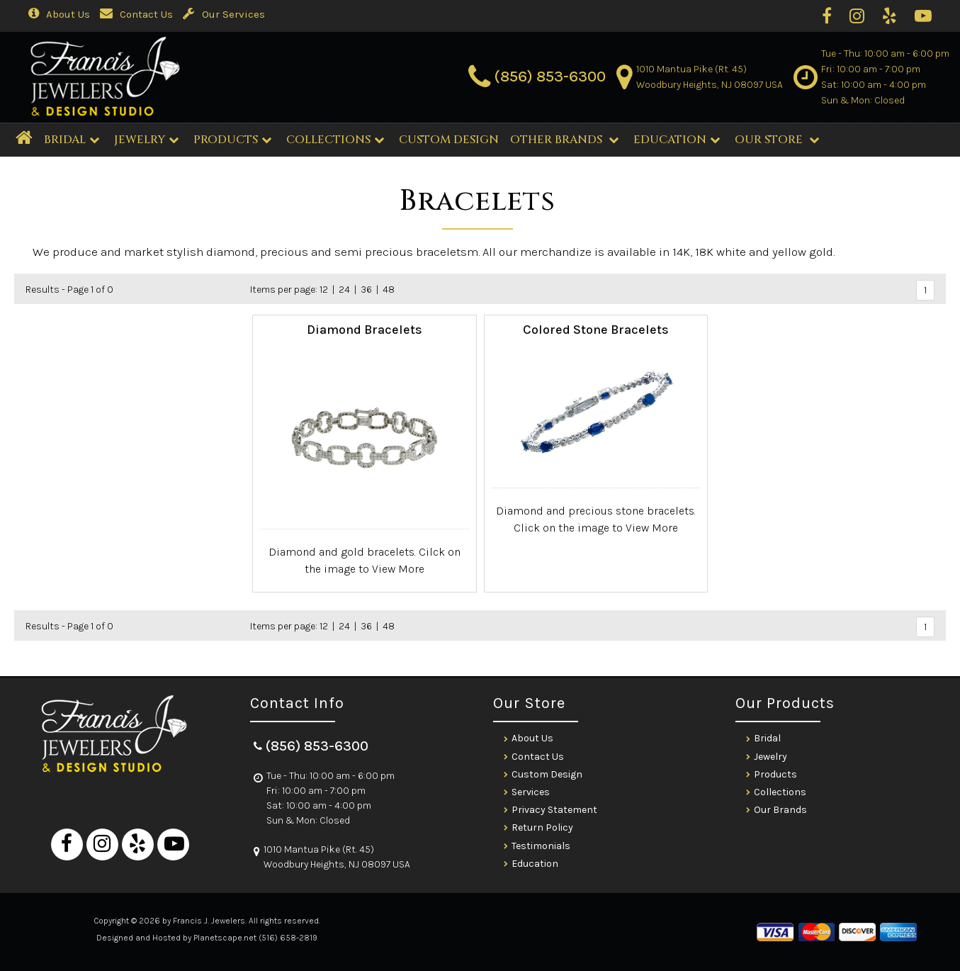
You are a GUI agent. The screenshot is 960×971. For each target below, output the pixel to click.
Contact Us (136, 14)
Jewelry (146, 139)
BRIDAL (71, 139)
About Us (59, 14)
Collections (335, 139)
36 (366, 290)
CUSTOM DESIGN (449, 139)
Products (232, 139)
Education (676, 139)
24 (344, 290)
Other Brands (564, 139)
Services (531, 792)
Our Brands (780, 810)
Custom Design (547, 774)
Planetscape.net (224, 938)
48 (389, 290)
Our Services (224, 14)
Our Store (777, 139)
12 (324, 290)
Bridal (767, 738)
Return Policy (542, 827)
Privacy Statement (554, 810)
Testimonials (541, 846)
